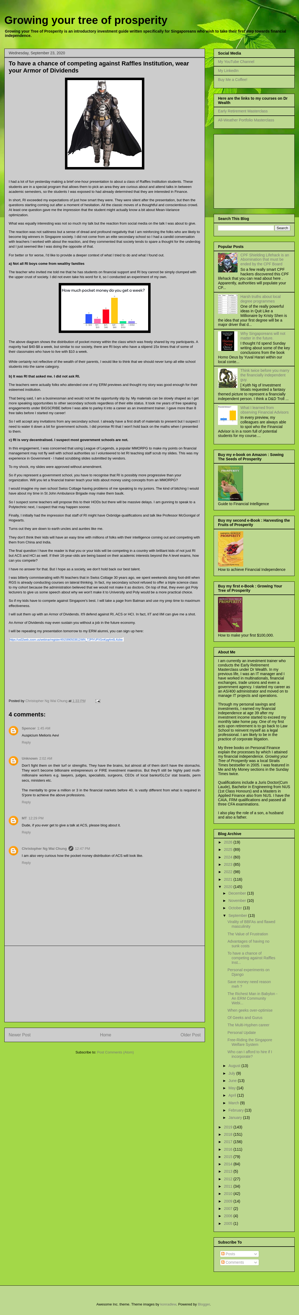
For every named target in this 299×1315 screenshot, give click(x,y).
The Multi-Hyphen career (248, 1025)
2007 (228, 1208)
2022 (228, 872)
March (234, 1103)
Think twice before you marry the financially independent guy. (265, 375)
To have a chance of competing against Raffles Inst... (251, 958)
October (235, 908)
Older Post (190, 1035)
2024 (228, 857)
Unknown (30, 758)
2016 (228, 1149)
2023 (228, 864)
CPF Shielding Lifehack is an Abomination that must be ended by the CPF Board (265, 259)
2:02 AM (45, 758)
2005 (228, 1223)
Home (105, 1035)
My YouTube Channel (236, 61)
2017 (228, 1142)
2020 (228, 887)
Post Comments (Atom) (115, 1052)
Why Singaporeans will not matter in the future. (263, 335)
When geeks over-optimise (250, 1010)
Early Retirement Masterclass (243, 111)
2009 (228, 1201)
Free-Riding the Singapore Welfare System (250, 1042)
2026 (228, 842)
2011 (228, 1186)
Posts (228, 1254)
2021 (228, 879)
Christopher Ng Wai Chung (44, 849)
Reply (26, 742)
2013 (228, 1171)
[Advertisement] (104, 984)
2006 (228, 1216)
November (237, 900)
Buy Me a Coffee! (232, 79)
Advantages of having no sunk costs (248, 943)
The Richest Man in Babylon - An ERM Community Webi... (253, 998)
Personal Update (242, 1032)
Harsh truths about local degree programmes (261, 298)
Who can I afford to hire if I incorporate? (250, 1054)
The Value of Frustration (248, 934)
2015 (228, 1156)
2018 (228, 1134)
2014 (228, 1164)
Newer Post (20, 1035)
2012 (228, 1179)
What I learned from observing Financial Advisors (265, 409)
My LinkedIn (228, 70)
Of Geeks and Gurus (245, 1017)
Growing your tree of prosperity (85, 20)
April (232, 1095)
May (232, 1088)
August (234, 1066)
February (236, 1110)
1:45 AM (43, 728)
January (235, 1117)
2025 (228, 849)
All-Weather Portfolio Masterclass (246, 120)
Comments (232, 1262)
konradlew (168, 1304)
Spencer (29, 728)
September (238, 915)
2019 (228, 1127)
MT (24, 818)
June (233, 1080)
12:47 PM (82, 849)
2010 (228, 1193)
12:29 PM (36, 818)
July (232, 1073)
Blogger (204, 1304)
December (237, 893)
